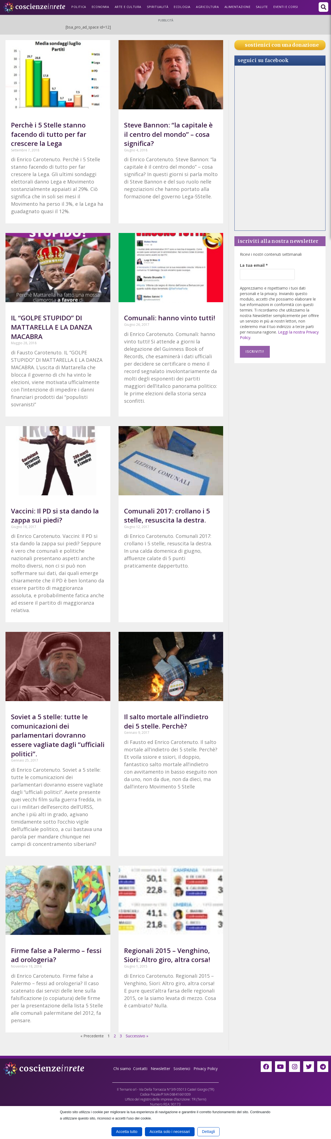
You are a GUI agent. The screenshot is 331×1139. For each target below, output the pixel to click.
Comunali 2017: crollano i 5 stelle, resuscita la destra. (167, 515)
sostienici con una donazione (282, 45)
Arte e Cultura (128, 7)
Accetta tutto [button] (127, 1131)
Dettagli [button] (208, 1131)
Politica (78, 7)
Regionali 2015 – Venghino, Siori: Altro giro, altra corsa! (167, 955)
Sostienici (182, 1068)
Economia (100, 7)
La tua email (254, 265)
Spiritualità (157, 7)
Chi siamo (122, 1068)
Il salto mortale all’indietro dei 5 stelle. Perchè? (166, 721)
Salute (262, 7)
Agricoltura (207, 7)
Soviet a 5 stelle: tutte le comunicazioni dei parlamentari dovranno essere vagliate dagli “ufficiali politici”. (58, 735)
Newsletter (160, 1068)
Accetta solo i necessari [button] (170, 1131)
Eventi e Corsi (285, 7)
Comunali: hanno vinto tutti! (169, 317)
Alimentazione (238, 7)
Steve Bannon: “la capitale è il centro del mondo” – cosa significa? (168, 134)
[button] (323, 7)
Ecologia (182, 7)
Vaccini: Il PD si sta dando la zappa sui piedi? (55, 515)
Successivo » (137, 1035)
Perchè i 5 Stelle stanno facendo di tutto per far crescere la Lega (48, 134)
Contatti (140, 1068)
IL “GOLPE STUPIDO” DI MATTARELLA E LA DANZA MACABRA (51, 327)
